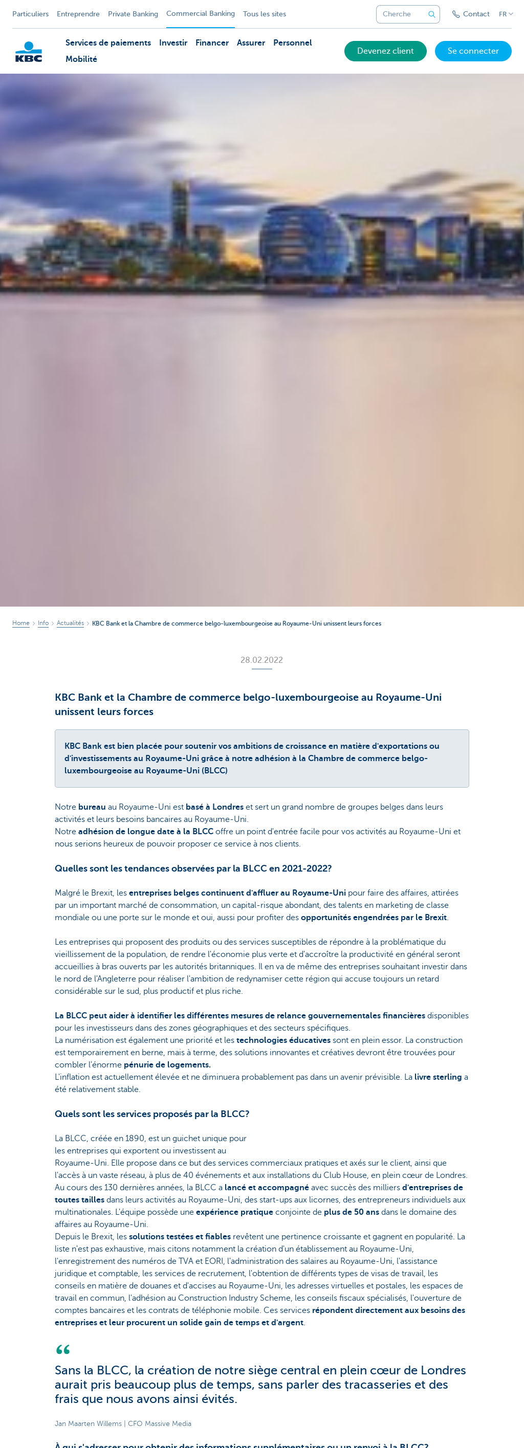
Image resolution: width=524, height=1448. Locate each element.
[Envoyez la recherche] (432, 14)
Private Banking (133, 14)
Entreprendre (78, 14)
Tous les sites (264, 14)
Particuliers (30, 14)
